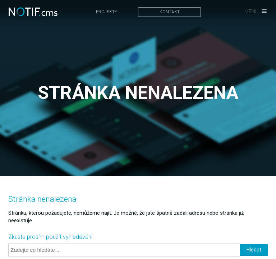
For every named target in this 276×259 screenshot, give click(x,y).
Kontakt (170, 11)
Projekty (106, 11)
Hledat (254, 250)
